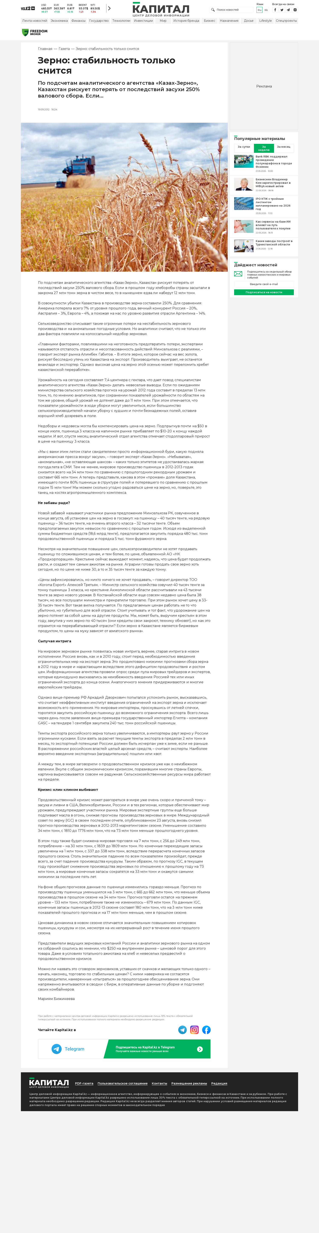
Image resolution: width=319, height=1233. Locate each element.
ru (259, 10)
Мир (163, 22)
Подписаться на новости (264, 293)
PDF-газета (84, 1085)
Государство (99, 22)
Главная (45, 50)
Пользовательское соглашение (124, 1085)
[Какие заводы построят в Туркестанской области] (244, 247)
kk (266, 10)
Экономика (59, 22)
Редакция (225, 1085)
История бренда (186, 22)
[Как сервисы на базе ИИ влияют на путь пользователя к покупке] (244, 228)
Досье (249, 22)
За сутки (244, 148)
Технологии (121, 22)
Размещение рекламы (194, 1085)
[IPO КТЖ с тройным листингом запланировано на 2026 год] (244, 207)
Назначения (229, 22)
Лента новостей (34, 22)
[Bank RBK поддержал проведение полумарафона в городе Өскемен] (244, 165)
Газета (64, 50)
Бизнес (209, 22)
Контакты (163, 1085)
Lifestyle (265, 22)
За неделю (264, 149)
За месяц (283, 148)
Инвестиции (143, 22)
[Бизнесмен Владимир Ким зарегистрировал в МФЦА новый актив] (244, 186)
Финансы (78, 22)
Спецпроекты (286, 22)
